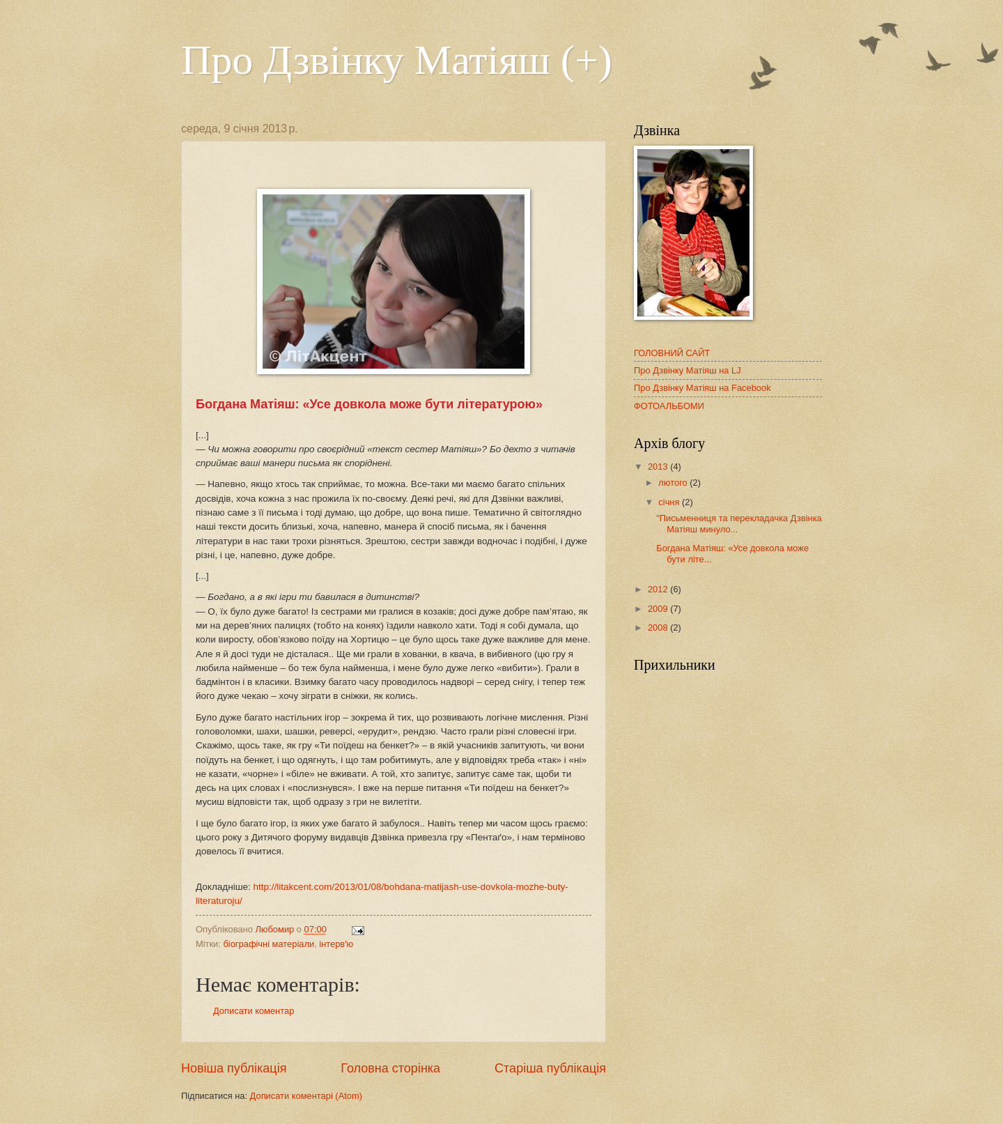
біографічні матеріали (268, 944)
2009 (659, 608)
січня (670, 502)
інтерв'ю (336, 944)
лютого (674, 482)
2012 (659, 589)
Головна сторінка (390, 1068)
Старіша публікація (550, 1068)
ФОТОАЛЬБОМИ (669, 406)
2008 (659, 627)
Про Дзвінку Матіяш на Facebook (702, 388)
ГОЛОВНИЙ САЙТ (672, 353)
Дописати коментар (253, 1011)
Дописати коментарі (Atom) (306, 1096)
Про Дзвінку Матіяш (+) (396, 60)
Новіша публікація (233, 1068)
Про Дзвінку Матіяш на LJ (687, 370)
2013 (659, 466)
